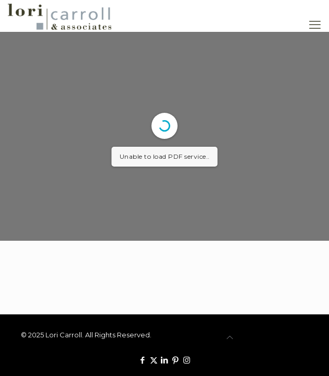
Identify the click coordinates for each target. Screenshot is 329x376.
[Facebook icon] (143, 360)
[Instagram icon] (187, 360)
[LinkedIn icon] (165, 360)
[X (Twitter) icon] (154, 360)
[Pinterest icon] (176, 360)
